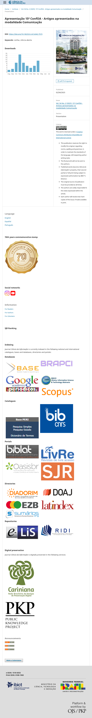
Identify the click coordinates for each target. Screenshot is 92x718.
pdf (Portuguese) (65, 81)
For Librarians (10, 316)
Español (8, 221)
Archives (15, 9)
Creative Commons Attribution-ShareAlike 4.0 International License (69, 135)
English (8, 218)
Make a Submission (13, 660)
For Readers (9, 309)
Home (7, 9)
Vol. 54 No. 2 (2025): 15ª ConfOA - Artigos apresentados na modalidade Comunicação (51, 9)
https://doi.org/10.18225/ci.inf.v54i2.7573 (25, 34)
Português (9, 225)
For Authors (9, 313)
